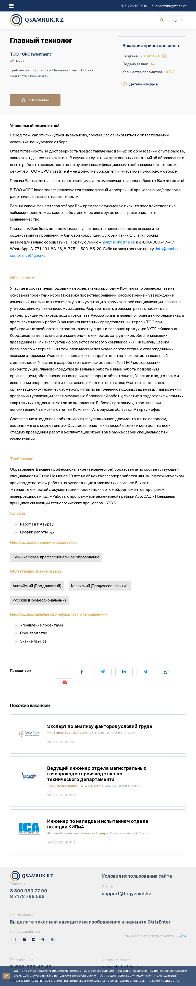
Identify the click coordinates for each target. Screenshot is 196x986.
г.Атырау (17, 60)
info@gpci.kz (167, 248)
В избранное (35, 100)
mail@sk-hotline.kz (118, 242)
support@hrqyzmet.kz (169, 6)
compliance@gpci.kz (28, 255)
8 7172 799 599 (134, 6)
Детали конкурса (140, 84)
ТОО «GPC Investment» (31, 54)
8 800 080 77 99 (28, 890)
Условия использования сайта (137, 876)
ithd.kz (180, 935)
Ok (6, 975)
